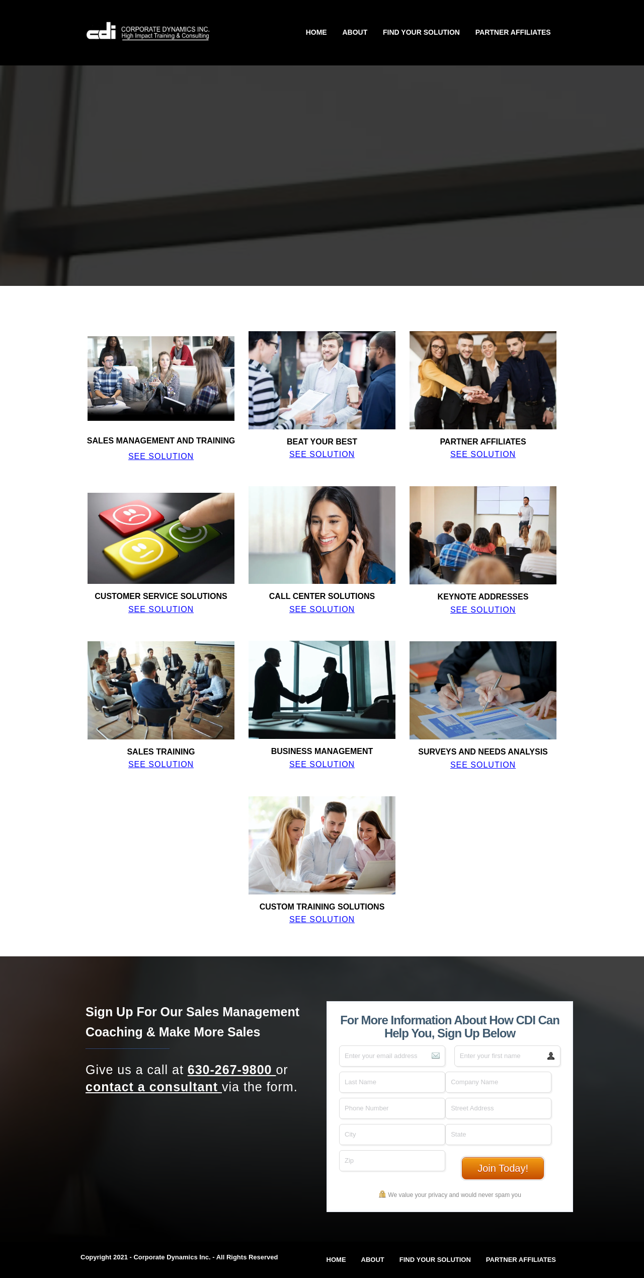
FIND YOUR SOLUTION (421, 32)
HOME (316, 32)
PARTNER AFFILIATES (513, 32)
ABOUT (354, 32)
